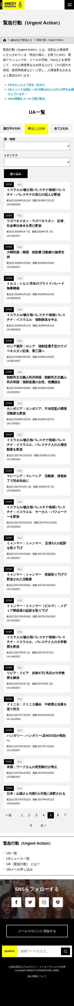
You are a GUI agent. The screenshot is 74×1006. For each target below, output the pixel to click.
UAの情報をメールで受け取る (26, 98)
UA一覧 (11, 853)
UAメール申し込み (19, 869)
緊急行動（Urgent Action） (28, 843)
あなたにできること (21, 40)
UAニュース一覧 (18, 858)
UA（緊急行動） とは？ (23, 864)
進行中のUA (11, 128)
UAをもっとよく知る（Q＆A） (27, 84)
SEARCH (9, 951)
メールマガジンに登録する (37, 931)
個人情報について (37, 976)
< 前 (9, 815)
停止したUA (36, 128)
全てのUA (61, 128)
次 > (43, 825)
